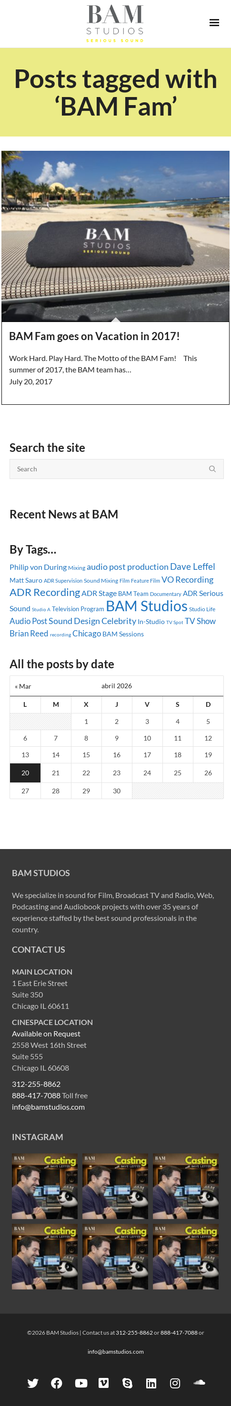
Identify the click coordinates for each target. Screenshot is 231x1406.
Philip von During (38, 566)
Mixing (76, 567)
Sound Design (74, 621)
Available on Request (46, 1033)
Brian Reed (29, 633)
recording (60, 634)
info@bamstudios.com (48, 1106)
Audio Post (28, 621)
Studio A (41, 609)
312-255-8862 (36, 1083)
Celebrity (118, 620)
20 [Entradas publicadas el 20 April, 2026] (25, 773)
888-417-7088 (36, 1095)
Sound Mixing (101, 580)
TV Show (200, 621)
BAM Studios (147, 605)
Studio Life (202, 609)
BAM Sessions (123, 634)
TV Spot (174, 622)
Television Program (78, 609)
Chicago (86, 633)
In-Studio (151, 621)
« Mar (23, 686)
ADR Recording (45, 592)
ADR (190, 593)
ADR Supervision (63, 580)
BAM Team (133, 593)
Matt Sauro (26, 580)
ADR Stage (99, 592)
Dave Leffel (192, 566)
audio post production (128, 567)
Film (125, 581)
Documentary (165, 594)
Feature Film (145, 580)
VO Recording (187, 579)
